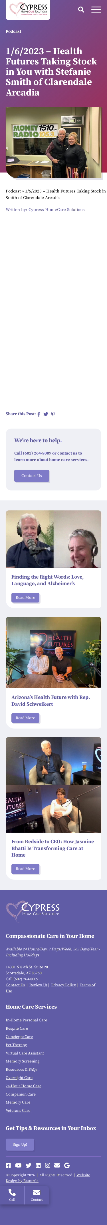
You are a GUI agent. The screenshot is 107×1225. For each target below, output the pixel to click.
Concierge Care (19, 1036)
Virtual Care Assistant (25, 1053)
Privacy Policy (63, 985)
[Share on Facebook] (39, 414)
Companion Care (21, 1094)
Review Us (38, 985)
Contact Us (31, 475)
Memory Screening (22, 1061)
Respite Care (17, 1028)
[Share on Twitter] (46, 414)
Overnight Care (19, 1077)
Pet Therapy (16, 1045)
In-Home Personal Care (26, 1020)
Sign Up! (20, 1144)
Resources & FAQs (21, 1069)
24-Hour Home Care (23, 1086)
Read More (25, 597)
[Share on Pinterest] (53, 414)
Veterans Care (18, 1110)
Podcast (13, 191)
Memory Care (18, 1102)
